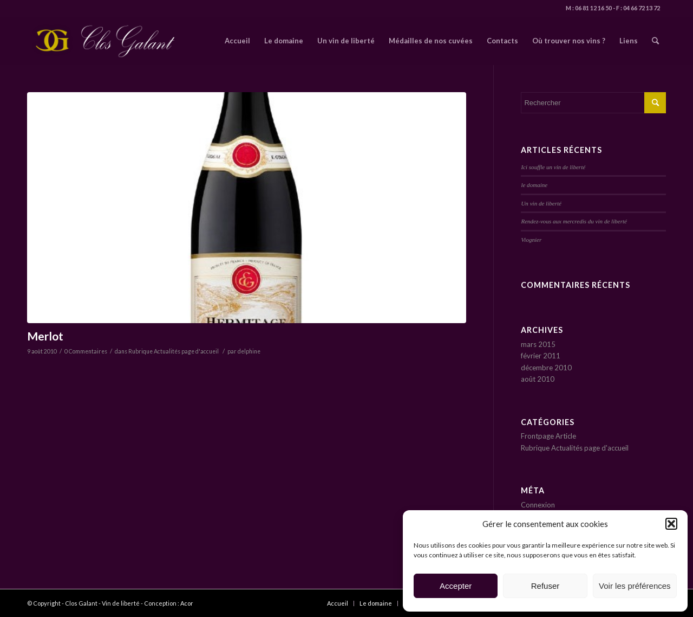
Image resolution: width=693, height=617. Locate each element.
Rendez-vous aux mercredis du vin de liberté (574, 221)
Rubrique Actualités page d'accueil (173, 351)
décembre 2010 (546, 367)
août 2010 (537, 379)
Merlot (45, 336)
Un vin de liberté (541, 203)
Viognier (531, 239)
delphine (249, 351)
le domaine (534, 185)
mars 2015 (538, 344)
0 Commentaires (85, 351)
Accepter (456, 585)
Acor (186, 603)
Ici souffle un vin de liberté (553, 167)
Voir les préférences (635, 585)
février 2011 (540, 355)
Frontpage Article (548, 436)
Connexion (538, 504)
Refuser (545, 585)
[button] (671, 523)
